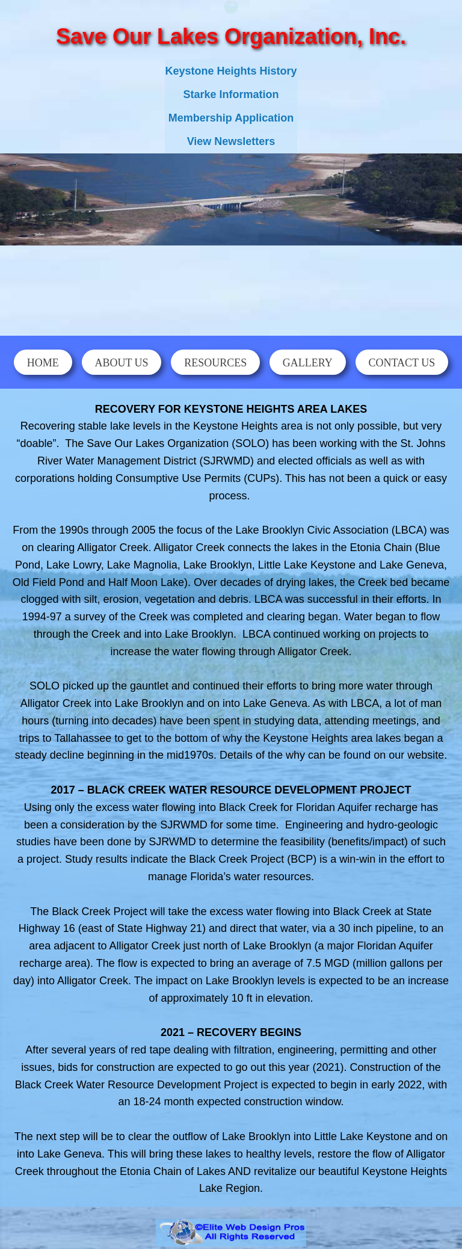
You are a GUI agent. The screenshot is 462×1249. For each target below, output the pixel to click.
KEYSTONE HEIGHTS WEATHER (231, 286)
